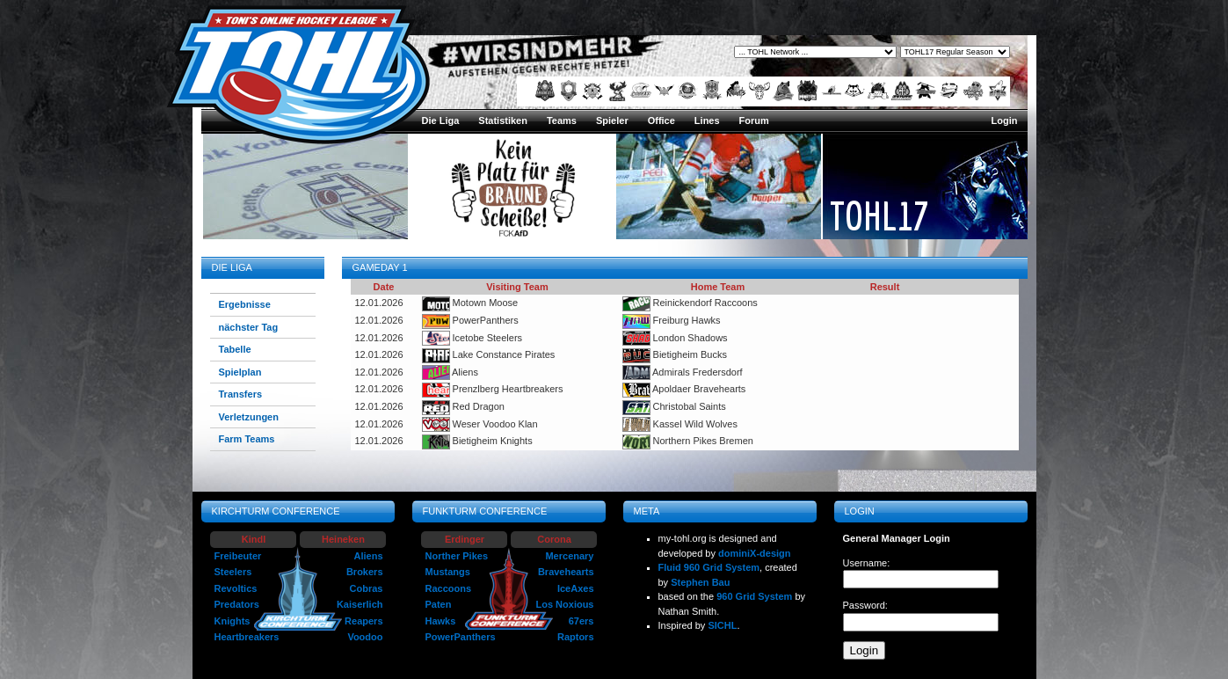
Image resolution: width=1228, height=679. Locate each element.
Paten (438, 604)
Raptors (575, 637)
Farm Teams (247, 439)
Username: (866, 563)
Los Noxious (564, 604)
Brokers (364, 571)
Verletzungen (249, 417)
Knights (232, 621)
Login (1005, 120)
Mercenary (569, 556)
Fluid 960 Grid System (709, 567)
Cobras (366, 588)
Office (661, 120)
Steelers (233, 571)
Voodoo (364, 637)
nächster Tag (249, 327)
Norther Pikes (457, 556)
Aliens (367, 556)
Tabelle (235, 349)
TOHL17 (879, 215)
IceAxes (575, 588)
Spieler (612, 120)
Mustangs (447, 571)
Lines (707, 120)
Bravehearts (566, 571)
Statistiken (502, 120)
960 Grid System (754, 596)
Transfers (241, 394)
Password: (865, 605)
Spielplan (240, 372)
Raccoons (448, 588)
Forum (754, 120)
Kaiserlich (360, 604)
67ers (581, 621)
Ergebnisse (245, 304)
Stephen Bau (700, 582)
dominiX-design (754, 553)
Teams (562, 120)
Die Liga (441, 120)
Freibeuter (238, 556)
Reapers (363, 621)
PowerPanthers (460, 637)
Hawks (440, 621)
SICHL (722, 625)
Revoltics (236, 588)
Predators (236, 604)
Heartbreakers (247, 637)
